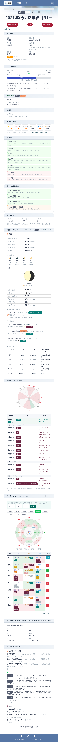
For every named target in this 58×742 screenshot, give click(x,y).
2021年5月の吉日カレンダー (41, 132)
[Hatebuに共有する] (35, 736)
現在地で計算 (44, 230)
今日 (30, 24)
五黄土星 (38, 511)
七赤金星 (10, 514)
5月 (13, 9)
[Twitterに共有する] (28, 736)
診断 (33, 506)
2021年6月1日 (47, 25)
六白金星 (45, 511)
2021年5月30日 (12, 25)
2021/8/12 (32, 331)
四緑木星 (31, 511)
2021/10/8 (25, 338)
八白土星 (17, 514)
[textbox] (27, 12)
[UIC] (8, 3)
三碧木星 (24, 511)
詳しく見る (47, 613)
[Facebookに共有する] (22, 736)
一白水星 (10, 511)
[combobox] (27, 12)
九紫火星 (24, 514)
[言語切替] (19, 3)
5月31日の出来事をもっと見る (29, 727)
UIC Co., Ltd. (27, 739)
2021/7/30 (26, 324)
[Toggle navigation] (52, 3)
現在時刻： (8, 29)
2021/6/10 (19, 312)
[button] (26, 3)
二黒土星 (17, 511)
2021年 (8, 9)
